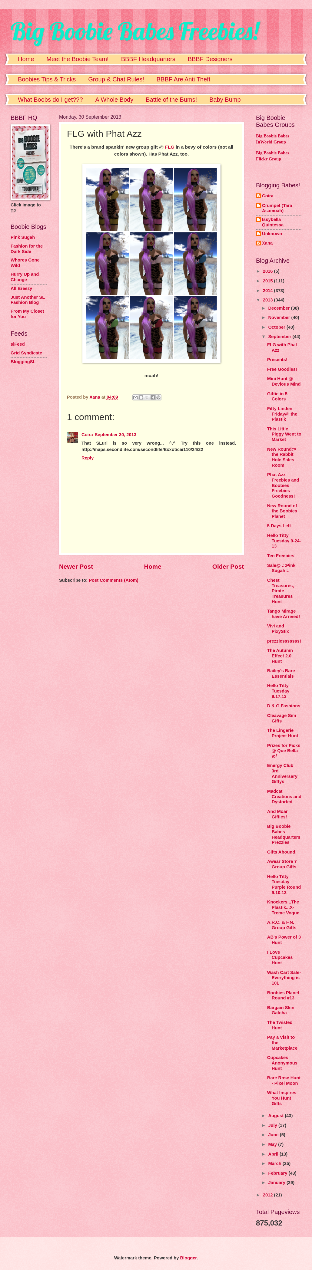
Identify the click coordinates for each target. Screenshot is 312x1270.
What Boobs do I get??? (50, 99)
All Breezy (21, 288)
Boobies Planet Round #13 (283, 995)
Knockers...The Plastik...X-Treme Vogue (283, 907)
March (275, 1163)
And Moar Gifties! (277, 814)
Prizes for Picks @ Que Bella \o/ (283, 750)
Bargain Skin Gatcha (280, 1010)
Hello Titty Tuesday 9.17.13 (278, 691)
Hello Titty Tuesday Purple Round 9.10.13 (284, 884)
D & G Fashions (283, 705)
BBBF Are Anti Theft (184, 79)
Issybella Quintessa (273, 222)
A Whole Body (114, 99)
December (279, 308)
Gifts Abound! (282, 852)
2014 (268, 290)
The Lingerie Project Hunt (282, 733)
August (276, 1115)
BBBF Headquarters (148, 59)
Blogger (188, 1257)
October (277, 327)
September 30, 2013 (115, 434)
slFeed (18, 344)
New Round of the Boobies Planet (282, 511)
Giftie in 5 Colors (277, 396)
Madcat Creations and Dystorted (284, 796)
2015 (268, 280)
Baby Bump (225, 99)
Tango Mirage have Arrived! (283, 614)
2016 (268, 271)
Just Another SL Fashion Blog (28, 300)
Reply (87, 458)
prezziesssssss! (284, 641)
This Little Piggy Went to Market (284, 434)
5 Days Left (279, 525)
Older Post (228, 566)
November (279, 317)
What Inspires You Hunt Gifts (282, 1098)
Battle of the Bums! (171, 99)
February (278, 1173)
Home (26, 59)
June (274, 1134)
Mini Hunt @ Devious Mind (284, 381)
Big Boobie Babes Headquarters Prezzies (283, 834)
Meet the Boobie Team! (77, 59)
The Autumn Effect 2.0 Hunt (280, 655)
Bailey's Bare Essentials (281, 673)
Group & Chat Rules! (116, 79)
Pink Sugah (23, 237)
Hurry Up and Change (25, 277)
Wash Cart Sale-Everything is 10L (284, 977)
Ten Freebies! (281, 555)
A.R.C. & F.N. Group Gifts (282, 925)
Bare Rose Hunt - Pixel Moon (283, 1080)
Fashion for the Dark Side (27, 249)
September (280, 336)
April (274, 1154)
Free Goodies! (282, 369)
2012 (268, 1195)
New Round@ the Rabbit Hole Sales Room (281, 457)
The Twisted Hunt (280, 1025)
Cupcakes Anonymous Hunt (282, 1063)
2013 (268, 300)
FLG (169, 147)
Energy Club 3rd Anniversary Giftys (282, 773)
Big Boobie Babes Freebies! (135, 31)
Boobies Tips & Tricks (47, 79)
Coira (87, 434)
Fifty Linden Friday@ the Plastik (282, 414)
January (277, 1182)
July (273, 1125)
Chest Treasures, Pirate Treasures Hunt (280, 591)
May (273, 1144)
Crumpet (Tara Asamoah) (277, 208)
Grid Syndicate (26, 352)
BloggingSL (23, 361)
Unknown (272, 233)
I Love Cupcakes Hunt (280, 957)
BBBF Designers (210, 59)
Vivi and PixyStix (278, 628)
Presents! (277, 359)
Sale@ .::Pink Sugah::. (281, 568)
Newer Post (76, 566)
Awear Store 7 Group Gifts (282, 864)
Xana (267, 243)
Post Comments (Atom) (113, 580)
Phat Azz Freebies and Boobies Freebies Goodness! (283, 485)
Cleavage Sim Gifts (281, 718)
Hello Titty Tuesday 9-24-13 (284, 540)
